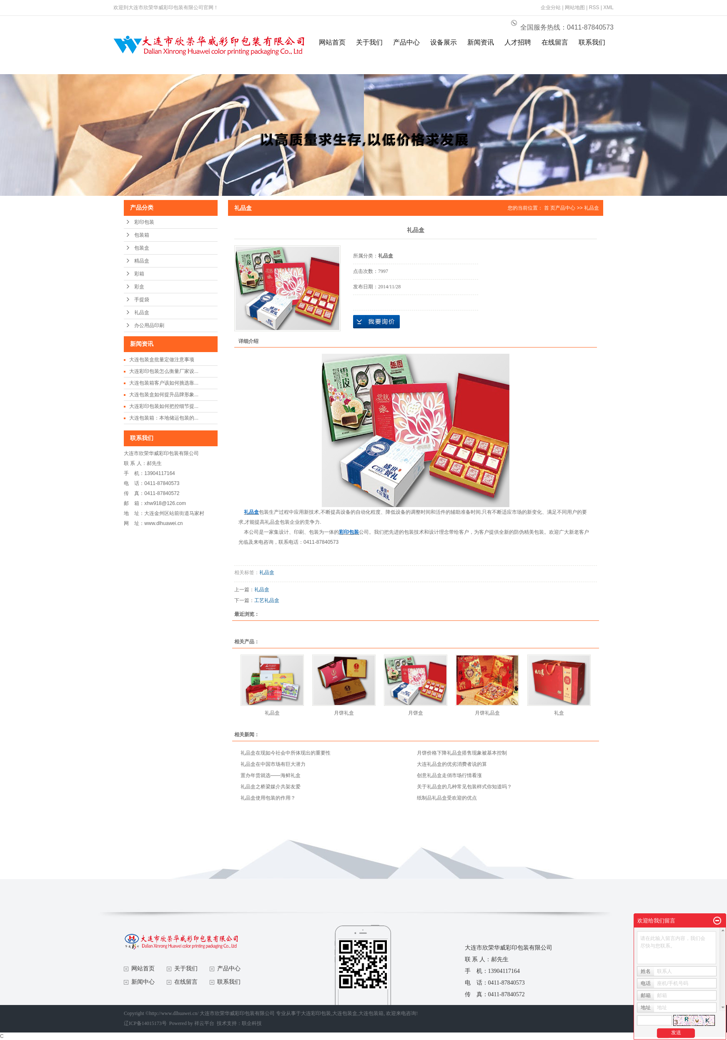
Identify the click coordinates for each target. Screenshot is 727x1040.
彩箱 (139, 274)
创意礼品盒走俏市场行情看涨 (449, 775)
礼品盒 (141, 312)
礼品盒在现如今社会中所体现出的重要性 (286, 753)
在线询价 (376, 321)
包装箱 (141, 235)
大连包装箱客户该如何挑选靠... (163, 383)
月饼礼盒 (344, 713)
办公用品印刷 (149, 325)
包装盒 (141, 248)
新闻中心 (143, 982)
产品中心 (406, 42)
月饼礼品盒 (487, 713)
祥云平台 (204, 1023)
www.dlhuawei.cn (163, 523)
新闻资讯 (480, 42)
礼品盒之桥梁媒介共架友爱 (271, 787)
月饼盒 (415, 713)
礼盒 (559, 713)
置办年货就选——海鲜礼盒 (271, 775)
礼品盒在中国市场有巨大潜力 (273, 764)
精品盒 (141, 261)
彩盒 (139, 287)
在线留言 (554, 42)
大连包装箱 (371, 1013)
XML (608, 7)
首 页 (549, 208)
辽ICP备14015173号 (145, 1023)
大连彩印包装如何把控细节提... (163, 406)
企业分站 (551, 7)
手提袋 (141, 299)
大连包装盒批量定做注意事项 (161, 359)
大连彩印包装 (316, 1013)
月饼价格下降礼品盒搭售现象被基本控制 (462, 753)
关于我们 (369, 42)
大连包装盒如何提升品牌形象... (163, 395)
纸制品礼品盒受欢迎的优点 (447, 798)
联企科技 (252, 1023)
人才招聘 (517, 42)
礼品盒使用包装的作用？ (268, 798)
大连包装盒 (344, 1013)
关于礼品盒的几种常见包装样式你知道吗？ (464, 787)
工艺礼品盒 (266, 600)
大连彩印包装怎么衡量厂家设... (163, 371)
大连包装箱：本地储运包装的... (163, 418)
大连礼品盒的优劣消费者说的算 (452, 764)
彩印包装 (144, 222)
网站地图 (575, 7)
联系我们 (592, 42)
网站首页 (332, 42)
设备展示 (443, 42)
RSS (594, 7)
